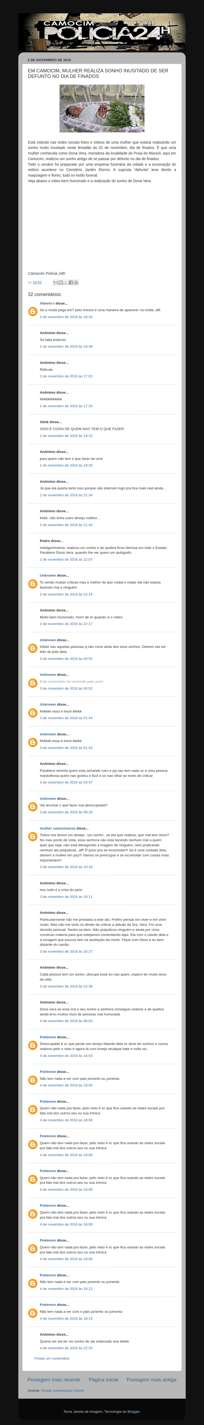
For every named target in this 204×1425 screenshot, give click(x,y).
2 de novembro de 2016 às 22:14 (66, 594)
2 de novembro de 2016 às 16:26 (66, 317)
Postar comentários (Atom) (63, 1391)
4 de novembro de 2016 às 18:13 (66, 1318)
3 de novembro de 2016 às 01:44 (66, 718)
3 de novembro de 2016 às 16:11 (66, 897)
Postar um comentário (52, 1358)
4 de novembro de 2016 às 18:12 (66, 1289)
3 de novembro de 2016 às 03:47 (66, 782)
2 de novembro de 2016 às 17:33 (66, 406)
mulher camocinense (57, 828)
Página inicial (103, 1379)
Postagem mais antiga (151, 1379)
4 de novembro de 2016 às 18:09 (66, 1155)
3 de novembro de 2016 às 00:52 (66, 659)
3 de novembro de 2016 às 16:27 (66, 951)
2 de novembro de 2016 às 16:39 (66, 346)
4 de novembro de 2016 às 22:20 (66, 1348)
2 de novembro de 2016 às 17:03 (66, 376)
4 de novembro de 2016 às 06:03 (66, 1021)
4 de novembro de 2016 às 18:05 (66, 1085)
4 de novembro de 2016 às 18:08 (66, 1120)
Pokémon (48, 1037)
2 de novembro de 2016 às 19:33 (66, 465)
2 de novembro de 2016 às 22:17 (66, 624)
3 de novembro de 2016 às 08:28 (66, 812)
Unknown (48, 575)
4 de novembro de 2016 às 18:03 (66, 1056)
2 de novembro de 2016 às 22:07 (66, 559)
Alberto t (47, 303)
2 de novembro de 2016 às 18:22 (66, 436)
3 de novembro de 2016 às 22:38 (66, 986)
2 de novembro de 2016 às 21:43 (66, 525)
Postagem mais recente (54, 1379)
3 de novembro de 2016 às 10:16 (66, 867)
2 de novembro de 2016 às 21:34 (66, 495)
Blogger (134, 1412)
